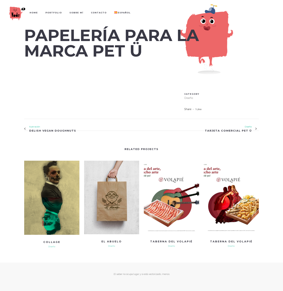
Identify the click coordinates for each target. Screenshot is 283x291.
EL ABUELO (111, 241)
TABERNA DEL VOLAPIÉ (171, 241)
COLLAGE (51, 242)
